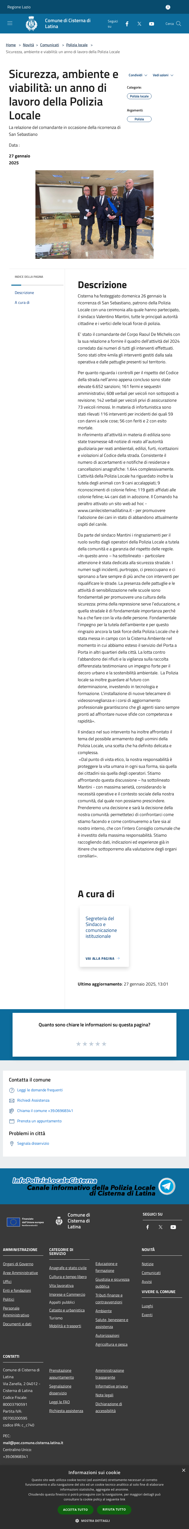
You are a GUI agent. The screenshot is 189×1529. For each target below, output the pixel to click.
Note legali (104, 1395)
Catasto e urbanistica (67, 1310)
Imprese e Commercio (67, 1294)
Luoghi (147, 1306)
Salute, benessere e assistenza (111, 1323)
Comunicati (49, 45)
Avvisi (147, 1281)
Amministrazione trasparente (109, 1373)
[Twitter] (137, 23)
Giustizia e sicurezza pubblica (112, 1282)
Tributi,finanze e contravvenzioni (109, 1298)
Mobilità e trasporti (65, 1326)
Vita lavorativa (61, 1285)
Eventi (147, 1315)
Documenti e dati (17, 1324)
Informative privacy (111, 1386)
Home (11, 45)
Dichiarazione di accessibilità (108, 1407)
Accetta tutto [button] (75, 1510)
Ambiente (103, 1311)
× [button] (183, 1470)
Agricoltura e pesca (111, 1344)
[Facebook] (125, 23)
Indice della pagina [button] (29, 276)
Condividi (139, 75)
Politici (8, 1299)
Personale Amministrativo (16, 1311)
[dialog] (94, 1497)
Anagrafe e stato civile (68, 1268)
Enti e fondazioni (17, 1290)
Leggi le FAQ (59, 1402)
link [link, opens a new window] (122, 1499)
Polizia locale (77, 45)
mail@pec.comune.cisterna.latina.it (33, 1443)
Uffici (7, 1281)
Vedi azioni (164, 75)
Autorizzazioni (107, 1335)
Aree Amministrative (20, 1273)
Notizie (148, 1264)
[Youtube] (150, 23)
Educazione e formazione (106, 1267)
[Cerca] (179, 24)
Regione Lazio (19, 7)
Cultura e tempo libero (68, 1277)
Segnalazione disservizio (60, 1389)
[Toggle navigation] (10, 23)
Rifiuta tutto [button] (114, 1509)
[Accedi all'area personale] (168, 7)
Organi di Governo (18, 1264)
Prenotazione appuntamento (61, 1373)
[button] (94, 1520)
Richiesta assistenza (66, 1411)
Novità (28, 45)
